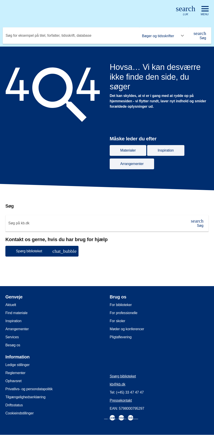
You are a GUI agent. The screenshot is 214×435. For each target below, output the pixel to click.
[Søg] (200, 36)
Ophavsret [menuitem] (13, 381)
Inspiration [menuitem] (13, 321)
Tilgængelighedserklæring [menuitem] (25, 397)
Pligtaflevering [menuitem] (121, 337)
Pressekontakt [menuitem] (121, 400)
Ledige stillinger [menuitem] (17, 365)
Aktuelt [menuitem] (10, 305)
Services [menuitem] (12, 337)
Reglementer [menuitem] (15, 373)
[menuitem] (112, 417)
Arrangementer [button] (132, 164)
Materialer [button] (128, 150)
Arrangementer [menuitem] (17, 329)
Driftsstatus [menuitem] (14, 405)
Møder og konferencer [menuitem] (127, 329)
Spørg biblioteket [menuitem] (123, 376)
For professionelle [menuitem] (124, 313)
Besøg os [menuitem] (12, 345)
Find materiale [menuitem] (16, 313)
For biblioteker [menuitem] (121, 305)
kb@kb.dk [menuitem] (117, 384)
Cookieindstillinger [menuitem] (19, 413)
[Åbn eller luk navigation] (205, 11)
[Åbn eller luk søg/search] (185, 10)
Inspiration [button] (166, 150)
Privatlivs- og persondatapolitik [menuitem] (29, 389)
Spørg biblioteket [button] (46, 251)
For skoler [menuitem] (117, 321)
